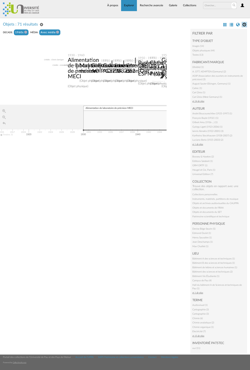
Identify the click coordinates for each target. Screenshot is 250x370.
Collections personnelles (204, 194)
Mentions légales (169, 357)
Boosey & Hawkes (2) (203, 156)
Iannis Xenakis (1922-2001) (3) (207, 131)
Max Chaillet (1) (200, 246)
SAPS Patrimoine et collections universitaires (121, 357)
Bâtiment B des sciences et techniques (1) (213, 263)
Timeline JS (7, 135)
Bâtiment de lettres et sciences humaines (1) (214, 267)
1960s (21, 32)
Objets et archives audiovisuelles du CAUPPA (215, 203)
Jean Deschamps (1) (202, 242)
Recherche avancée (151, 5)
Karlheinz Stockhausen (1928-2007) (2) (212, 135)
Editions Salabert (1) (202, 161)
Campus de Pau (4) (202, 280)
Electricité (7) (199, 331)
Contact (152, 357)
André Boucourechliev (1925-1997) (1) (212, 113)
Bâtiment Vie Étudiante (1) (205, 276)
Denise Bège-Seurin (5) (203, 229)
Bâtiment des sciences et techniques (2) (212, 272)
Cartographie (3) (200, 309)
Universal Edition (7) (202, 174)
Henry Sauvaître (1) (202, 237)
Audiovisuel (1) (200, 305)
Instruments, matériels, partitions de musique (215, 199)
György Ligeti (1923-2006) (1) (207, 127)
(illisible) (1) (198, 67)
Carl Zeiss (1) (198, 92)
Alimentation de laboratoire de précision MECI (84, 68)
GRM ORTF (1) (199, 165)
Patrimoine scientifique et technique (210, 216)
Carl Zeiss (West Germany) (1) (207, 97)
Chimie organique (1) (203, 327)
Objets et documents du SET (207, 212)
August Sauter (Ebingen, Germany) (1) (211, 84)
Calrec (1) (197, 88)
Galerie (173, 5)
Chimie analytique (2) (203, 322)
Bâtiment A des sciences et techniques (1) (213, 258)
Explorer (129, 5)
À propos (112, 5)
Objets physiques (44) (203, 50)
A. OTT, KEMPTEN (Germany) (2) (209, 71)
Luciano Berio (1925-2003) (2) (207, 140)
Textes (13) (197, 55)
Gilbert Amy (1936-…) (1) (205, 122)
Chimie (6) (197, 318)
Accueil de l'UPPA (84, 357)
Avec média (50, 32)
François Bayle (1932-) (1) (205, 118)
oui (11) (196, 348)
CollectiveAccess (19, 363)
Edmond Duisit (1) (201, 233)
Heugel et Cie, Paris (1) (203, 170)
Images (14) (198, 46)
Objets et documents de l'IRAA (208, 208)
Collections (189, 5)
